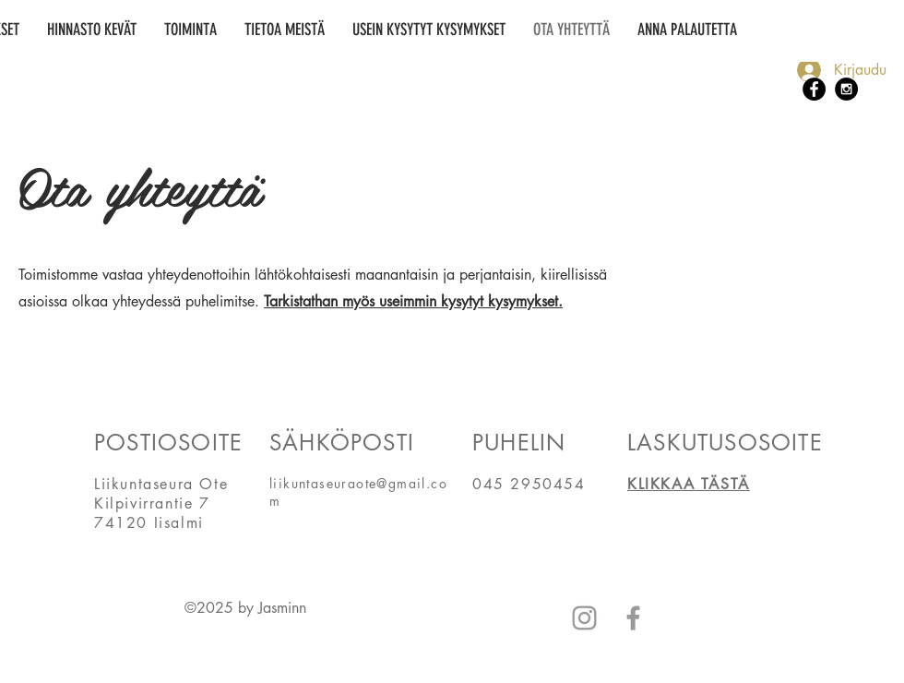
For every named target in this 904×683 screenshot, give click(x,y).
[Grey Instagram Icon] (584, 618)
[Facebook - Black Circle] (814, 89)
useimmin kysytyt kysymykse (466, 301)
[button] (190, 30)
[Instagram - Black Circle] (846, 89)
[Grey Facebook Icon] (633, 618)
